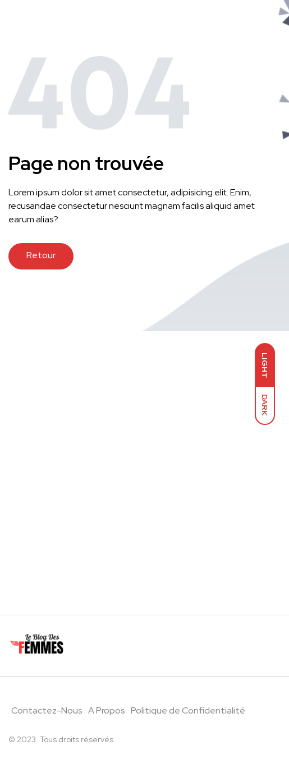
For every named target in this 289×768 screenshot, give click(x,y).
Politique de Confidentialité (188, 710)
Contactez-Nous (46, 710)
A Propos (106, 710)
